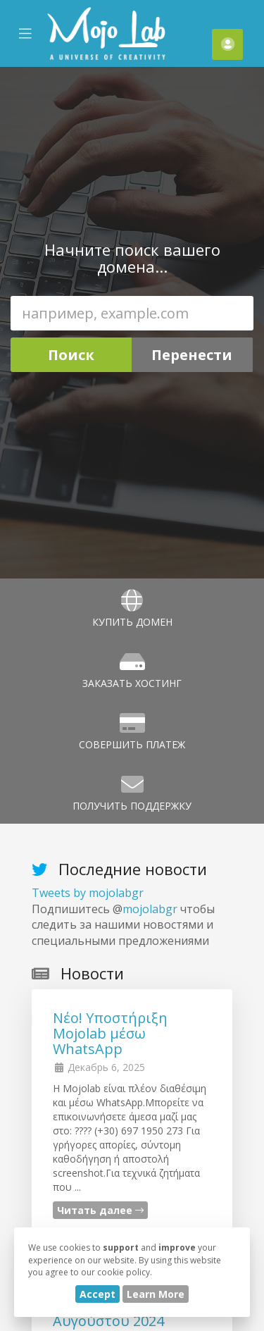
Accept (97, 1294)
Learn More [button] (155, 1294)
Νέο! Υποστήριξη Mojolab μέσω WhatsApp (110, 1033)
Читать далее (100, 1210)
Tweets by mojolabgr (88, 892)
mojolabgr (149, 909)
